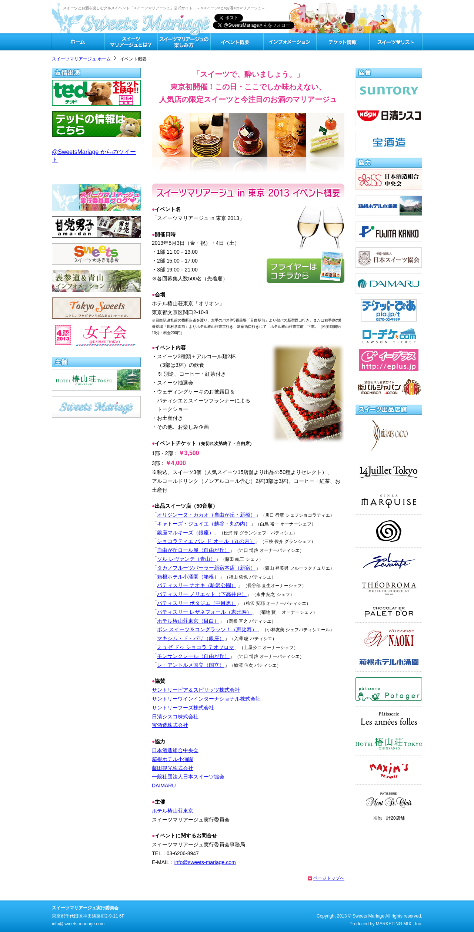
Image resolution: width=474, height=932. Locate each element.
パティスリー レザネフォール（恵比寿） (204, 612)
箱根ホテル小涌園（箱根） (188, 577)
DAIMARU (164, 785)
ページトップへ (328, 878)
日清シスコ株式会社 (175, 716)
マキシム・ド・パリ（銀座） (190, 638)
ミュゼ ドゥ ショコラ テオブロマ (195, 647)
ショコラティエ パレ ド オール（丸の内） (206, 541)
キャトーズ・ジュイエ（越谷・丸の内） (203, 524)
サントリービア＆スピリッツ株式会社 (196, 690)
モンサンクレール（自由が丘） (193, 656)
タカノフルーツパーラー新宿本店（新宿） (206, 568)
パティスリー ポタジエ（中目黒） (196, 603)
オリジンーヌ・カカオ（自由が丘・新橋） (206, 515)
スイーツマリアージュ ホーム (81, 59)
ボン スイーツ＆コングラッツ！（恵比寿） (207, 629)
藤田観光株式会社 (172, 768)
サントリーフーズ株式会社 (183, 708)
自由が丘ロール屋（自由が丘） (193, 550)
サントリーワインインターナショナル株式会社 (206, 699)
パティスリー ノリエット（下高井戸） (202, 594)
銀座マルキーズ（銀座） (185, 533)
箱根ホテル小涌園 (172, 759)
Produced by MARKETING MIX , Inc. (386, 923)
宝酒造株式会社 (170, 725)
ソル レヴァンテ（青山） (186, 559)
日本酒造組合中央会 (175, 750)
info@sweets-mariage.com (205, 862)
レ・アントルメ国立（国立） (190, 665)
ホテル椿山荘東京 (172, 811)
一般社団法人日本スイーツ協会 (188, 777)
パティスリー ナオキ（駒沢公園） (196, 585)
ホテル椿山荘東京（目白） (188, 621)
